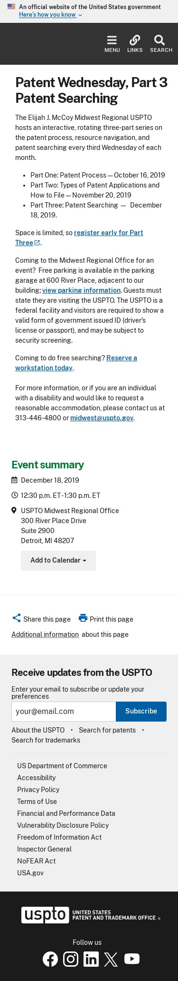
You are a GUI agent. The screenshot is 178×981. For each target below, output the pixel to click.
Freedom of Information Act (59, 837)
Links (135, 44)
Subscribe (141, 711)
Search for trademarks (45, 740)
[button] (41, 620)
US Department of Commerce (62, 766)
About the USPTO (38, 730)
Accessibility (36, 778)
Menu (112, 44)
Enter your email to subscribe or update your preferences (77, 693)
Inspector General (44, 849)
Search (159, 44)
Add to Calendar (57, 561)
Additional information (45, 634)
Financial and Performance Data (66, 813)
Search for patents (107, 730)
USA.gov (30, 873)
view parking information (81, 290)
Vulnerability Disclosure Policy (63, 825)
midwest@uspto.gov (101, 418)
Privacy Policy (38, 789)
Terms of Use (37, 801)
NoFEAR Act (36, 861)
